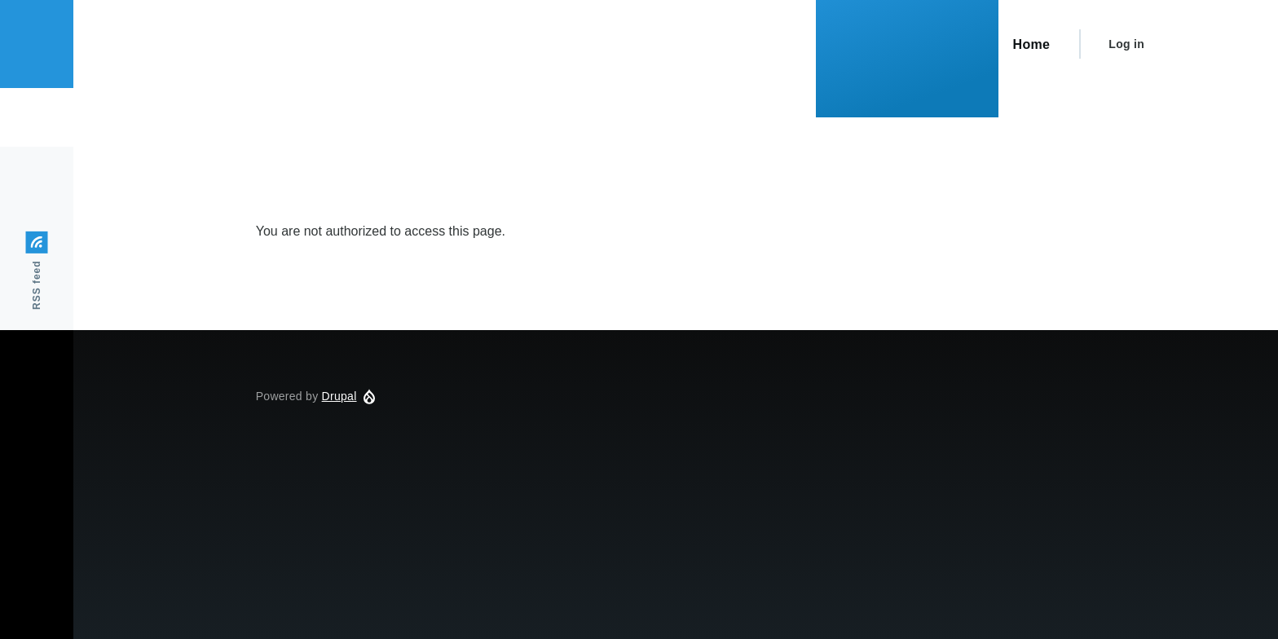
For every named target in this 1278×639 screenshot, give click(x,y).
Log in (1126, 44)
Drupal (339, 396)
